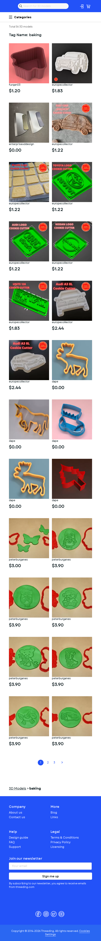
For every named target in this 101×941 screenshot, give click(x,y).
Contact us (17, 817)
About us (15, 812)
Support (15, 847)
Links (54, 817)
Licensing (57, 847)
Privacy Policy (60, 842)
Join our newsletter (25, 858)
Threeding (12, 6)
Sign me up (50, 876)
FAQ (12, 842)
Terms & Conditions (64, 838)
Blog (53, 812)
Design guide (18, 838)
